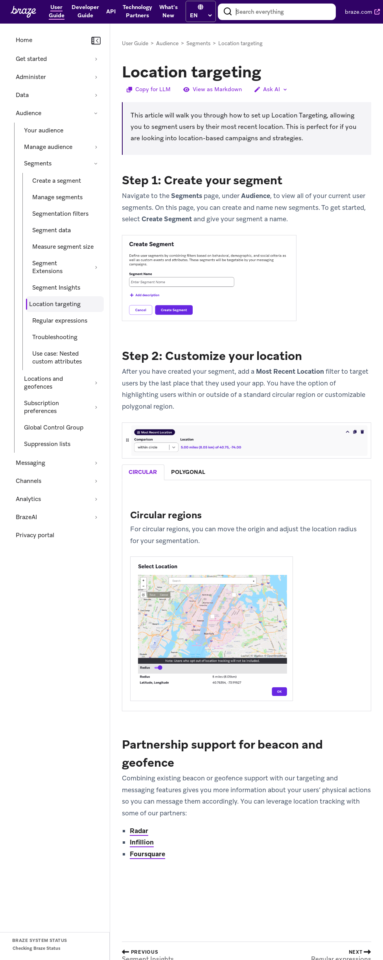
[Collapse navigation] (96, 41)
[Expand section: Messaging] (96, 463)
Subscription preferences (41, 407)
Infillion (142, 842)
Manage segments (57, 197)
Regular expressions (59, 321)
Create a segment (56, 181)
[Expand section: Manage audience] (96, 147)
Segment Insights (56, 288)
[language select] (200, 15)
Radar (139, 830)
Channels (28, 481)
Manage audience (48, 147)
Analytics (28, 499)
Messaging (30, 463)
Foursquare (147, 854)
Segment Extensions (47, 267)
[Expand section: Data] (96, 95)
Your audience (43, 130)
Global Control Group (53, 427)
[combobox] (277, 12)
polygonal (188, 471)
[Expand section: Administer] (96, 77)
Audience (28, 113)
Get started (31, 59)
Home (24, 40)
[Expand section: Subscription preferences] (96, 407)
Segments (38, 163)
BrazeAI (26, 517)
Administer (31, 77)
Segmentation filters (60, 214)
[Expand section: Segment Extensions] (96, 267)
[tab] (143, 472)
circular (143, 471)
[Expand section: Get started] (96, 59)
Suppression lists (47, 444)
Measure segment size (63, 247)
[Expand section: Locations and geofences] (96, 382)
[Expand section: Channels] (96, 481)
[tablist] (246, 472)
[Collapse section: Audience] (96, 113)
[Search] (228, 12)
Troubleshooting (54, 337)
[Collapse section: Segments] (96, 163)
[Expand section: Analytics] (96, 499)
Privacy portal (35, 535)
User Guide (135, 43)
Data (22, 95)
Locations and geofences (43, 383)
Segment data (51, 230)
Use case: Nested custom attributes (57, 357)
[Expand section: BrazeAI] (96, 517)
